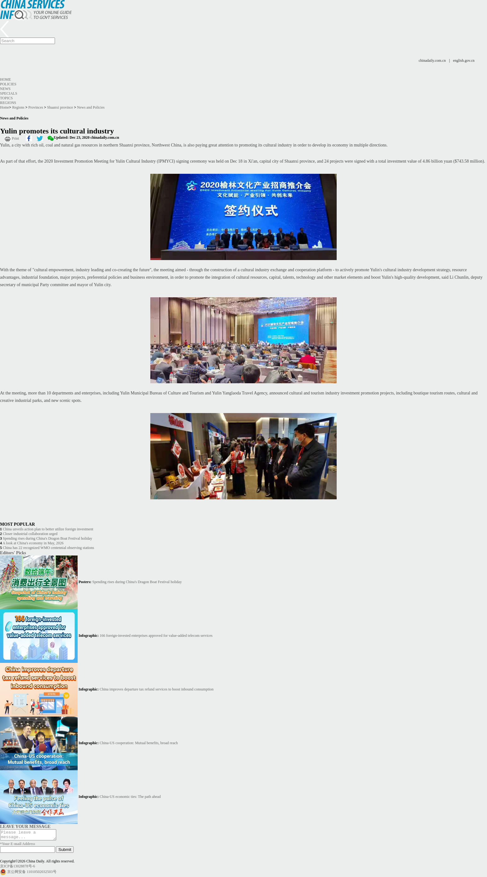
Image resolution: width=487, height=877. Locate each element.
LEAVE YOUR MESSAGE (25, 826)
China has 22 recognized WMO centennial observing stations (48, 548)
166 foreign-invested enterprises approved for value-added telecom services (156, 635)
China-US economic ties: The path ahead (130, 796)
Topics (6, 98)
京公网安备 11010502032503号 (32, 873)
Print (15, 138)
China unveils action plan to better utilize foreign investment (48, 529)
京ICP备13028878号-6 (17, 868)
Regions (8, 103)
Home (5, 79)
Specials (8, 93)
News (5, 89)
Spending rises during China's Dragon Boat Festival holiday (47, 538)
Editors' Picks (13, 552)
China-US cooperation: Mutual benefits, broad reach (139, 743)
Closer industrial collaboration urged (30, 534)
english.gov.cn (464, 60)
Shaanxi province (60, 107)
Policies (8, 84)
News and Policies (91, 107)
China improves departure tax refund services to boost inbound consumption (157, 689)
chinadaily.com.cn (432, 60)
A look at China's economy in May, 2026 (32, 543)
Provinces (35, 107)
